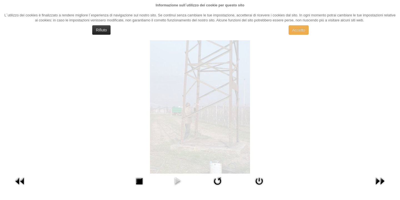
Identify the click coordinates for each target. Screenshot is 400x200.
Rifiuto (101, 30)
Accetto (298, 30)
